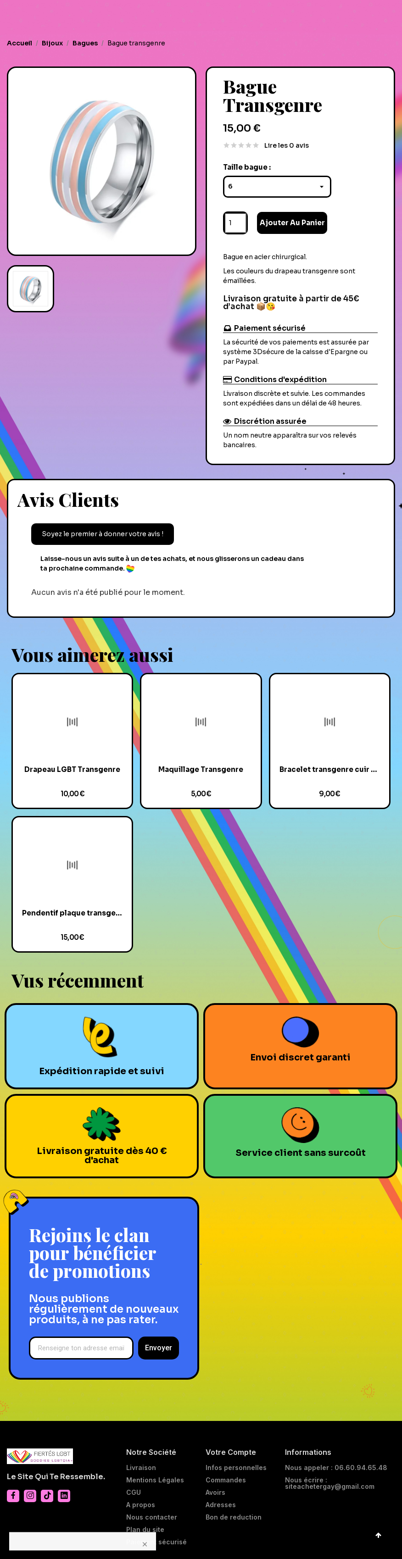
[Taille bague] (277, 187)
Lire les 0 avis (286, 145)
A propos (140, 1505)
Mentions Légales (155, 1480)
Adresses (221, 1505)
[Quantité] (235, 223)
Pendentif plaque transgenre (72, 913)
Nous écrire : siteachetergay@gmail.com (329, 1483)
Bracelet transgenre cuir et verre (329, 769)
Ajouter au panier (292, 222)
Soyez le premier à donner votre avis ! (102, 534)
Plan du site (145, 1529)
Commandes (226, 1480)
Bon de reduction (234, 1517)
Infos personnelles (236, 1468)
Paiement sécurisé (156, 1542)
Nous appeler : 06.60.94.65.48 (336, 1468)
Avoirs (215, 1492)
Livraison (141, 1468)
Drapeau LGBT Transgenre (72, 769)
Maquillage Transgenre (200, 769)
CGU (133, 1492)
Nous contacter (151, 1517)
